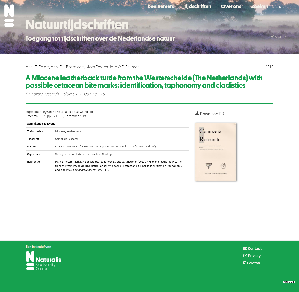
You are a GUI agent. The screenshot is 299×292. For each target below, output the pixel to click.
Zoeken (259, 6)
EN (289, 7)
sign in (279, 37)
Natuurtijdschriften (77, 24)
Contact (252, 249)
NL (281, 7)
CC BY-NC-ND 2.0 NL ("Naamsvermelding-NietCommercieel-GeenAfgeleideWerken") (105, 146)
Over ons (231, 6)
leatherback (73, 131)
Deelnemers (161, 6)
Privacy (252, 256)
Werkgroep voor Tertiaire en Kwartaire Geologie (84, 154)
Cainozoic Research (42, 94)
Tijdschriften (197, 6)
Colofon (251, 263)
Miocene (60, 131)
